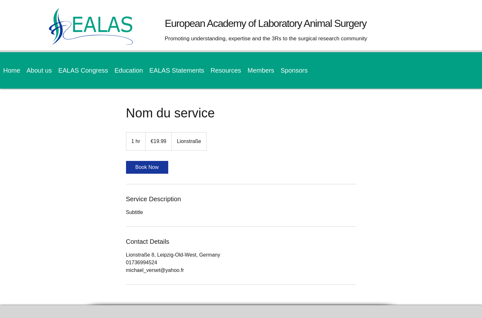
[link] (147, 167)
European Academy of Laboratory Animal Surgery (266, 23)
